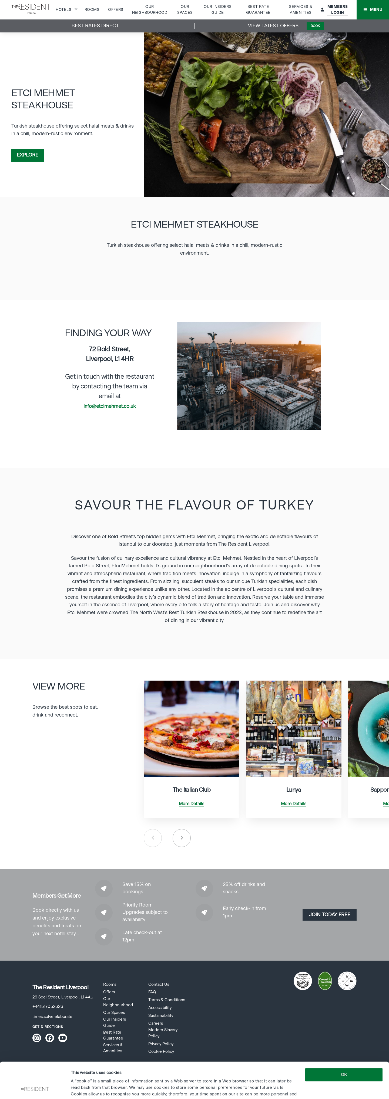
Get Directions (47, 1026)
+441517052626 (47, 1006)
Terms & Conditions (166, 1000)
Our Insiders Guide (114, 1022)
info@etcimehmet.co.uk (109, 406)
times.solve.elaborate (52, 1017)
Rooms (92, 10)
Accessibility (160, 1008)
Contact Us (158, 985)
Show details (83, 1088)
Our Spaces (114, 1013)
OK (344, 1041)
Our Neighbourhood (118, 1002)
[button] (373, 9)
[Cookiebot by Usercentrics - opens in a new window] (35, 1088)
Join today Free (329, 914)
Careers (155, 1023)
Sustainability (160, 1016)
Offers (115, 10)
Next (182, 838)
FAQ (152, 992)
